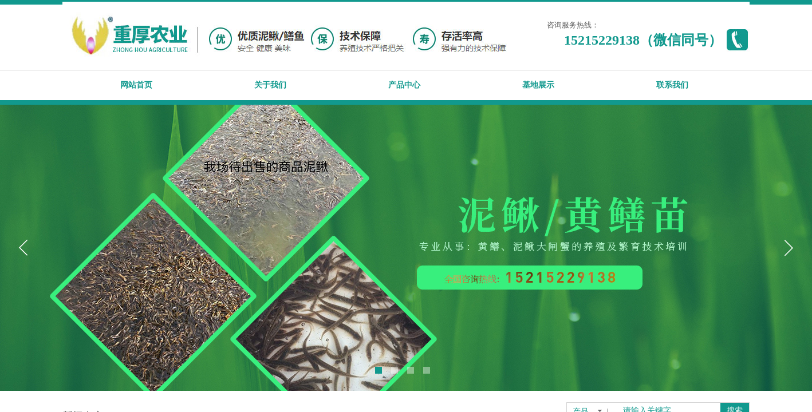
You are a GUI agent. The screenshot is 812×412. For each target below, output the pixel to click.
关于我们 (270, 85)
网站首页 (136, 85)
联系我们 (672, 85)
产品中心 (404, 85)
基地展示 (538, 85)
